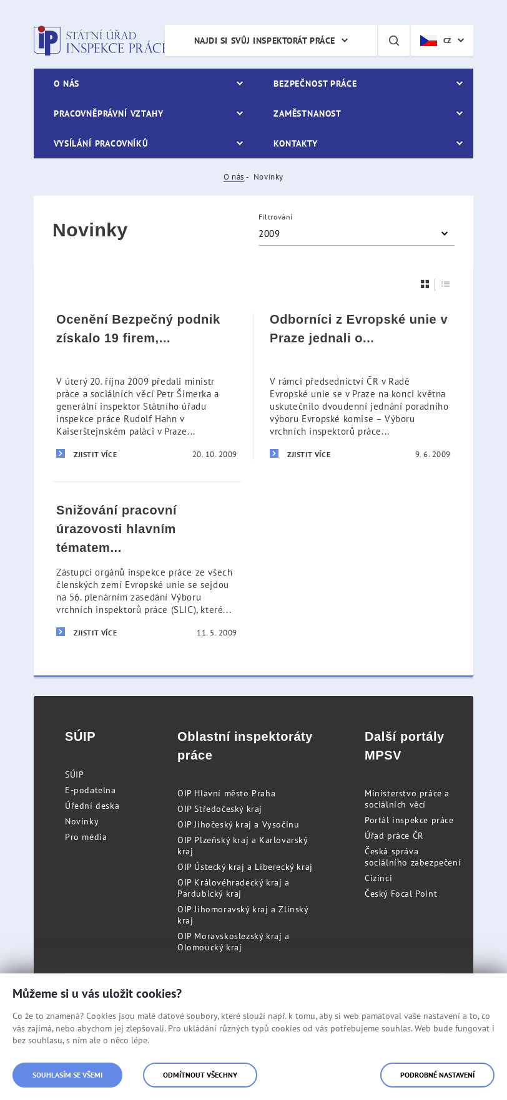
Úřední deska (92, 805)
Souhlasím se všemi (67, 1074)
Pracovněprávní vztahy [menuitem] (109, 113)
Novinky (82, 821)
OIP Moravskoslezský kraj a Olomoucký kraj (233, 941)
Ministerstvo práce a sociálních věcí (407, 799)
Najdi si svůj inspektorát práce (264, 40)
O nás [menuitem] (66, 83)
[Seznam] (445, 284)
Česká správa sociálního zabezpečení (413, 857)
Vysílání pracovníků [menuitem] (101, 143)
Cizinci (378, 878)
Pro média (86, 836)
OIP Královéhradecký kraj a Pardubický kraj (233, 888)
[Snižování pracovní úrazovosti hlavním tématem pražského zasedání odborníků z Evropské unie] (147, 570)
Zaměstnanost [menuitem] (307, 113)
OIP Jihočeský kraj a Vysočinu (238, 824)
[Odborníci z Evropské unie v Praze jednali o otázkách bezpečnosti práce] (360, 386)
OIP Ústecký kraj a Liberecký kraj (245, 866)
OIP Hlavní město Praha (226, 793)
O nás (234, 176)
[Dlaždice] (425, 284)
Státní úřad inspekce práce (101, 40)
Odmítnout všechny (200, 1074)
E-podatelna (90, 790)
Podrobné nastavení (437, 1074)
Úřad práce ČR (394, 835)
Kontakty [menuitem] (295, 143)
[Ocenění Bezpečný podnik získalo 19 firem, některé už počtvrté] (147, 386)
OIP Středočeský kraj (219, 808)
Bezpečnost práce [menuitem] (315, 83)
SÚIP (74, 774)
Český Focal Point (401, 893)
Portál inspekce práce (409, 820)
